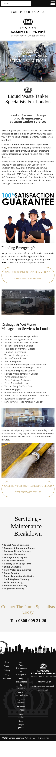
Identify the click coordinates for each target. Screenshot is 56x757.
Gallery (7, 670)
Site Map (7, 679)
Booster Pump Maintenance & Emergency (21, 668)
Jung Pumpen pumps (21, 724)
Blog (7, 674)
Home (7, 662)
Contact (7, 666)
